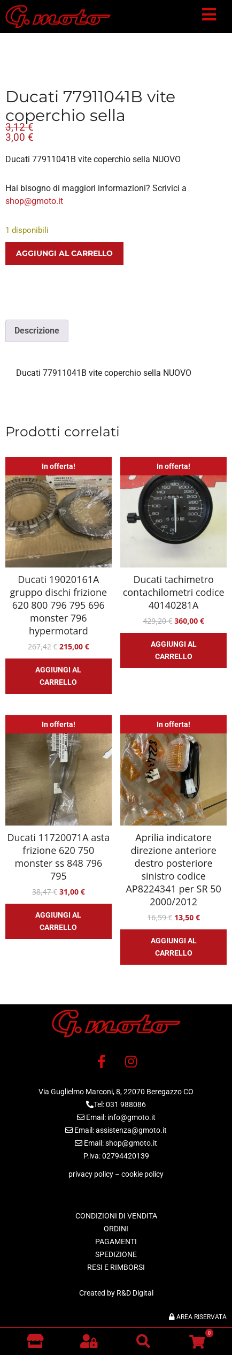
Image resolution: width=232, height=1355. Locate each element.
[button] (209, 16)
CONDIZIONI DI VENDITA (116, 1216)
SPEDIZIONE (116, 1254)
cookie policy (142, 1174)
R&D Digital (135, 1293)
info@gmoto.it (131, 1117)
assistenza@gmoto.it (131, 1130)
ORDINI (116, 1228)
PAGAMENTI (116, 1241)
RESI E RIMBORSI (116, 1267)
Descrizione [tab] (36, 330)
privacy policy (90, 1174)
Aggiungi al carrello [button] (58, 675)
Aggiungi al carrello (64, 253)
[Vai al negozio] (35, 1341)
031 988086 (126, 1104)
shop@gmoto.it (34, 201)
